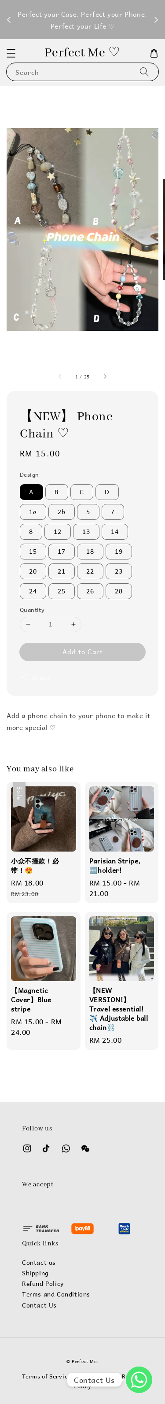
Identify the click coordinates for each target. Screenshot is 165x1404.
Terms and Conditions (56, 1294)
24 (33, 591)
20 (33, 571)
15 (33, 551)
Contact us (39, 1262)
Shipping (35, 1273)
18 (90, 551)
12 (58, 531)
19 (119, 551)
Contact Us (39, 1305)
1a (33, 512)
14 (115, 531)
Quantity (32, 609)
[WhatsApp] (139, 1380)
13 (86, 531)
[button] (11, 53)
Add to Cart (82, 651)
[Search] (144, 71)
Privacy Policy (96, 1376)
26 (90, 591)
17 (62, 551)
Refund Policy (43, 1283)
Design (29, 474)
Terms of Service (46, 1376)
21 (62, 571)
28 (119, 591)
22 (90, 571)
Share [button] (35, 677)
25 (62, 591)
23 (119, 571)
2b (62, 512)
